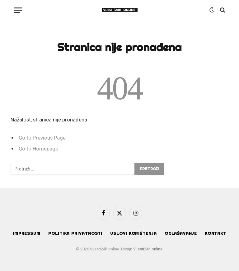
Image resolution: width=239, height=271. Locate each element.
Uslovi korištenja (133, 233)
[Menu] (18, 10)
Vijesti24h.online (147, 249)
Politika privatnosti (75, 233)
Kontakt (215, 233)
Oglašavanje (181, 233)
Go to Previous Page (42, 138)
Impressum (26, 233)
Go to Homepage (38, 149)
